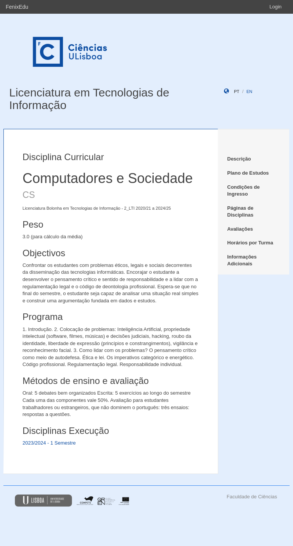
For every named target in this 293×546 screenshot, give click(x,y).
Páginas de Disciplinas (240, 211)
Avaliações (240, 229)
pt (236, 91)
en (249, 91)
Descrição (239, 159)
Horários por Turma (250, 243)
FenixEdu (17, 7)
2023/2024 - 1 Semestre (49, 443)
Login (275, 7)
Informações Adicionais (242, 260)
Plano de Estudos (248, 173)
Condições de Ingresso (243, 190)
